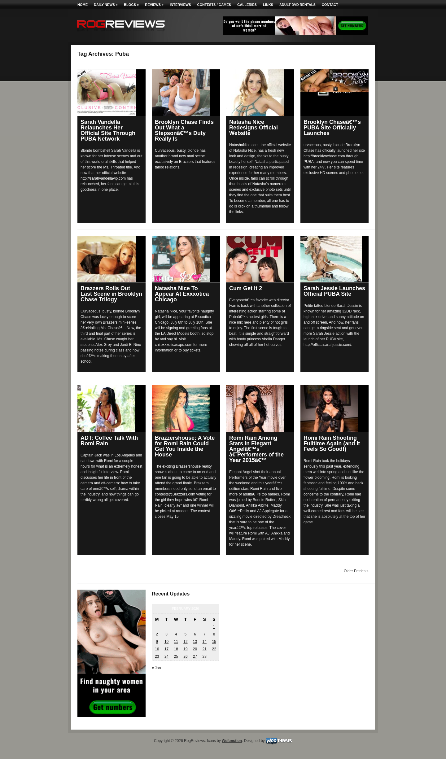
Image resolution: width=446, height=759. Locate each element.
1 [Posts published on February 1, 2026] (214, 627)
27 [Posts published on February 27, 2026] (195, 656)
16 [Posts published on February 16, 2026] (157, 649)
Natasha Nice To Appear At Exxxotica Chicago (182, 294)
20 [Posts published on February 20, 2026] (195, 649)
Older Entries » (356, 571)
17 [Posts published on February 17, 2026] (166, 649)
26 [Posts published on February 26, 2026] (185, 656)
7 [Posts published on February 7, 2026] (204, 634)
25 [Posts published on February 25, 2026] (176, 656)
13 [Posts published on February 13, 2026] (195, 641)
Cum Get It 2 (245, 288)
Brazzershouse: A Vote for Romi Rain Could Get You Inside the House (185, 446)
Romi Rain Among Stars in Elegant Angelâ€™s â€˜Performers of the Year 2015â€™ (256, 449)
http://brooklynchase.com (324, 156)
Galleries (247, 5)
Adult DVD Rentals (297, 5)
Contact (330, 5)
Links (268, 5)
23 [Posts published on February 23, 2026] (157, 656)
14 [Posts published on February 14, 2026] (204, 641)
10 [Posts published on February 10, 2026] (166, 641)
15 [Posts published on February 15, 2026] (214, 641)
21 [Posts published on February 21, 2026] (204, 649)
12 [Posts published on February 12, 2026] (185, 641)
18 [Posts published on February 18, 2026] (176, 649)
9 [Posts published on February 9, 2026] (157, 641)
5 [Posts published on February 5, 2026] (186, 634)
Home (82, 5)
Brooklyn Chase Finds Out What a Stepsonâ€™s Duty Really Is (184, 130)
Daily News (106, 5)
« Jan (156, 668)
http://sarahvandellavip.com (103, 178)
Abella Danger (273, 339)
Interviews (180, 5)
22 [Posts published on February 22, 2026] (214, 649)
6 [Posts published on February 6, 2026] (195, 634)
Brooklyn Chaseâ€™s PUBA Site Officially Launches (332, 127)
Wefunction (232, 741)
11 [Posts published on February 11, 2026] (176, 641)
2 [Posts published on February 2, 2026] (157, 634)
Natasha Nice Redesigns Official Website (253, 127)
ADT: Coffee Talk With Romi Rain (109, 441)
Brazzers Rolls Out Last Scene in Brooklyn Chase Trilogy (111, 294)
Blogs (131, 5)
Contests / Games (214, 5)
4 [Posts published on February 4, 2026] (176, 634)
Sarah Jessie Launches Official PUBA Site (334, 291)
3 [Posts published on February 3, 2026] (166, 634)
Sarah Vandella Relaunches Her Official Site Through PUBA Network (108, 130)
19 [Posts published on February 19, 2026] (185, 649)
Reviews (154, 5)
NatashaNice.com (244, 145)
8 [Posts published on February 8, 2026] (214, 634)
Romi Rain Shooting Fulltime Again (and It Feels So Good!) (332, 443)
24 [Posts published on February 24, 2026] (166, 656)
